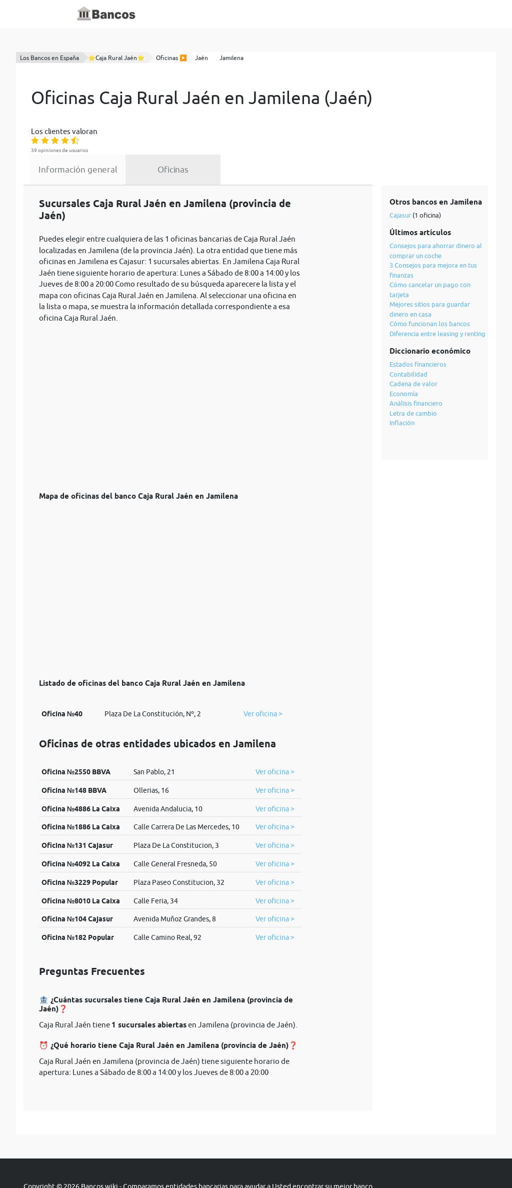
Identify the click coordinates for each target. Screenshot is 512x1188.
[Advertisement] (170, 366)
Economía (404, 357)
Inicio (195, 14)
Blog (267, 14)
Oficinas (248, 131)
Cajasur (401, 178)
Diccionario (231, 14)
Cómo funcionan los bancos (430, 287)
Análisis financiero (417, 367)
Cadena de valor (414, 347)
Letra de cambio (414, 376)
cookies (289, 1159)
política (254, 1159)
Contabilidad (409, 337)
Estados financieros (419, 328)
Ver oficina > (263, 678)
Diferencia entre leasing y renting (438, 297)
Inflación (403, 386)
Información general (155, 131)
